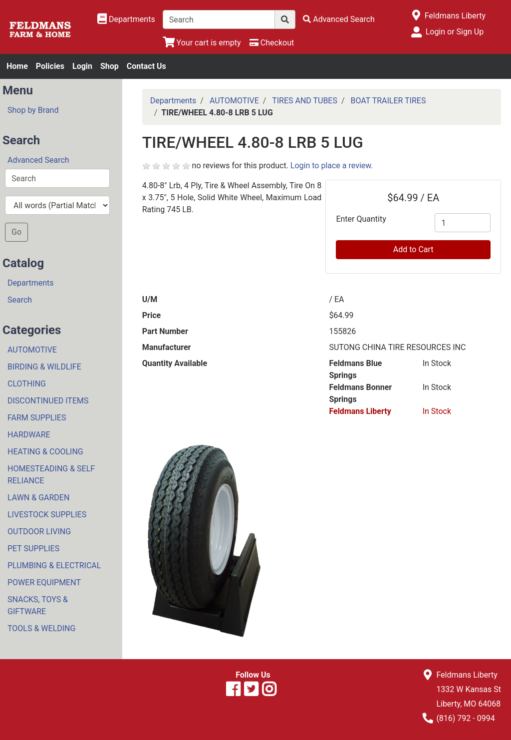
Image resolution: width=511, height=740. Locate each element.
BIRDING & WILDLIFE (44, 366)
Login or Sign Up (455, 31)
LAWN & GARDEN (38, 497)
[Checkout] (272, 42)
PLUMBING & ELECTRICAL (54, 565)
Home (17, 66)
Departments (30, 283)
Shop (109, 66)
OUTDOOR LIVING (39, 531)
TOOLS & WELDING (41, 628)
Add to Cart (413, 249)
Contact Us (146, 66)
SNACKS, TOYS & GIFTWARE (37, 605)
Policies (50, 66)
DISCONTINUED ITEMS (47, 400)
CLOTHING (26, 383)
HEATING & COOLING (45, 451)
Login (82, 66)
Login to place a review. (331, 165)
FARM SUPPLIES (36, 417)
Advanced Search (38, 160)
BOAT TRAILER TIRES (388, 100)
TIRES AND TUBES (304, 100)
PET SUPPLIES (33, 548)
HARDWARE (28, 434)
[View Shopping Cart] (202, 42)
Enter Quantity (361, 219)
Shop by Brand (32, 110)
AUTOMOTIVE (32, 350)
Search (19, 300)
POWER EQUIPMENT (44, 582)
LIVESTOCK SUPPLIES (46, 514)
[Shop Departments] (126, 19)
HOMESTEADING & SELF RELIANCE (51, 474)
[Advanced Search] (339, 19)
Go (16, 232)
